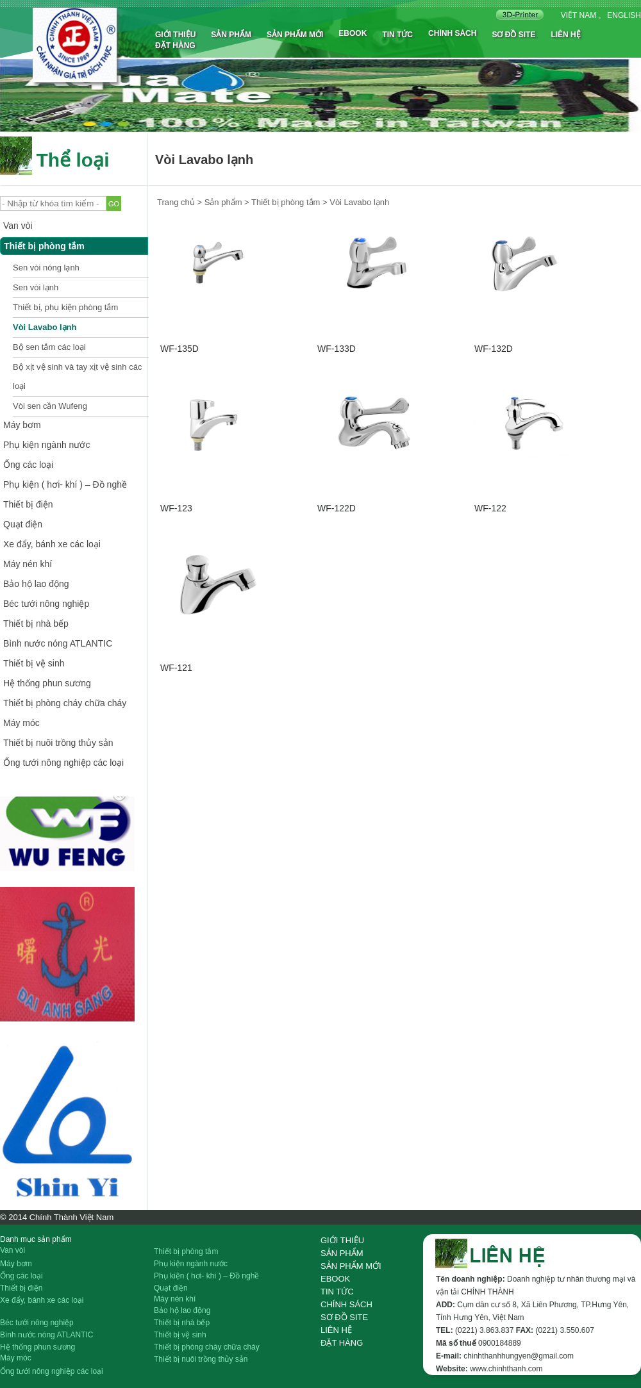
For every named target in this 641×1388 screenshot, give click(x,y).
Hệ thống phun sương (47, 683)
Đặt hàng (175, 45)
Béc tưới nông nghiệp (46, 604)
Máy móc (21, 723)
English (624, 15)
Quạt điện (22, 524)
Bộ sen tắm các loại (49, 347)
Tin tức (397, 34)
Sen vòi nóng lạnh (46, 267)
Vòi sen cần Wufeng (50, 406)
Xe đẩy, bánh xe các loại (52, 544)
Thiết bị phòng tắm (44, 246)
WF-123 (176, 508)
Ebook (352, 33)
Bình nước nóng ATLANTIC (57, 643)
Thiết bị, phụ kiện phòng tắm (65, 307)
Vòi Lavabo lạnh (44, 327)
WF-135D (179, 348)
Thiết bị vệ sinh (33, 663)
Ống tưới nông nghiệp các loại (63, 762)
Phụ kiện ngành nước (46, 445)
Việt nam (578, 15)
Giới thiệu (175, 34)
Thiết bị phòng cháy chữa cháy (64, 703)
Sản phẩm (231, 34)
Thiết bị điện (28, 504)
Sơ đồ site (513, 34)
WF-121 (176, 668)
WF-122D (336, 508)
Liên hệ (565, 34)
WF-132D (493, 348)
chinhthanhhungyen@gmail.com (518, 1355)
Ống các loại (28, 464)
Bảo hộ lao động (36, 584)
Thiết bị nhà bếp (36, 623)
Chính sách (452, 33)
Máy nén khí (27, 564)
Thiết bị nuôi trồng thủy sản (58, 743)
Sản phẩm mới (295, 34)
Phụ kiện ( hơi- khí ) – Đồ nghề (65, 484)
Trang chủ (176, 202)
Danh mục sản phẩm (36, 1239)
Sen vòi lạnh (35, 287)
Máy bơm (22, 425)
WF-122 (490, 508)
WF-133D (336, 348)
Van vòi (18, 225)
